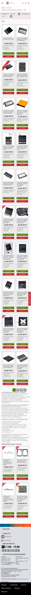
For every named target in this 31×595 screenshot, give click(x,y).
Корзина (17, 588)
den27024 (7, 564)
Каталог (9, 7)
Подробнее (8, 56)
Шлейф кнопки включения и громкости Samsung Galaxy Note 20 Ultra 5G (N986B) (8, 499)
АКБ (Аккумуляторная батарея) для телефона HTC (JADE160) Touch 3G (22, 76)
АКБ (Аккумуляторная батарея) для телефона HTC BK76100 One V (8, 183)
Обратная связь (29, 298)
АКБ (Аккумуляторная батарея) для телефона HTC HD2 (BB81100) (8, 366)
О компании (14, 585)
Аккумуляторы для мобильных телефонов (11, 10)
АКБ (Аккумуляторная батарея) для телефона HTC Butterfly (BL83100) (22, 184)
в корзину (7, 53)
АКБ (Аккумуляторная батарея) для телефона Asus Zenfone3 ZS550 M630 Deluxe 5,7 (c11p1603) (22, 499)
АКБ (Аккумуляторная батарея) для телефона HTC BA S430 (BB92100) (22, 112)
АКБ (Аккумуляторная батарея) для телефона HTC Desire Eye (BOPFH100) (22, 330)
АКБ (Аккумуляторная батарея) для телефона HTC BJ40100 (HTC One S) (8, 147)
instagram (7, 540)
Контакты (4, 591)
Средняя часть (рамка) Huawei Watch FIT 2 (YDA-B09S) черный (22, 461)
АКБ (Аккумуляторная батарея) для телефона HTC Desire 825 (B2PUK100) (8, 330)
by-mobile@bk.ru (10, 562)
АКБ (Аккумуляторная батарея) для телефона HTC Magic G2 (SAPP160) (22, 366)
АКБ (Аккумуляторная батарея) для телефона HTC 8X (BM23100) (8, 112)
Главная (3, 7)
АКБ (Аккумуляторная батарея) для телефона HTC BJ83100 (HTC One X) (22, 147)
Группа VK (8, 536)
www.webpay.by (5, 581)
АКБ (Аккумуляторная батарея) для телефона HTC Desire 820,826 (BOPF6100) (22, 293)
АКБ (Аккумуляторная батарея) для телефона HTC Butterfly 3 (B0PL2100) (8, 220)
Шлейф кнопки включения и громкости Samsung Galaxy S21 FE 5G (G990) (7, 462)
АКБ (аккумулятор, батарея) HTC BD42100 (8, 38)
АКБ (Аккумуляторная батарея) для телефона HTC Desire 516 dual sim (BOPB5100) (8, 257)
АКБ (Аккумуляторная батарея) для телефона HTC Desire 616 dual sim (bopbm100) (22, 257)
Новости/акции (6, 588)
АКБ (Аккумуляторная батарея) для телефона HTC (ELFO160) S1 (8, 75)
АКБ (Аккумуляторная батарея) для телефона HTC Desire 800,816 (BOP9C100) (8, 293)
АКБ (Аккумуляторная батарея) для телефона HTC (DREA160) (22, 39)
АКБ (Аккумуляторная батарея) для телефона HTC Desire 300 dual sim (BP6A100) (22, 220)
